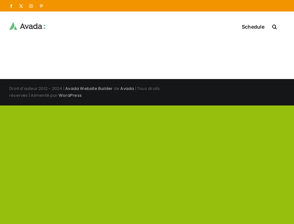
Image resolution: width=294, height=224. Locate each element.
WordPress (70, 95)
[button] (274, 26)
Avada (127, 88)
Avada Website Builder (89, 88)
